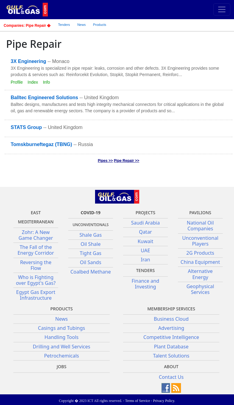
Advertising (171, 328)
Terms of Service (137, 401)
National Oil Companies (200, 225)
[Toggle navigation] (221, 9)
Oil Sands (90, 262)
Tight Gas (90, 253)
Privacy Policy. (164, 401)
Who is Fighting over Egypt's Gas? (35, 280)
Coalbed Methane (90, 271)
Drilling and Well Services (61, 346)
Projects (145, 212)
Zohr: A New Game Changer (36, 235)
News (81, 24)
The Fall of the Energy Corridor (35, 250)
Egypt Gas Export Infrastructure (35, 295)
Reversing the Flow (35, 265)
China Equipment (200, 262)
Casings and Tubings (61, 328)
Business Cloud (171, 319)
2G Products (200, 253)
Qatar (145, 232)
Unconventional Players (200, 241)
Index (33, 82)
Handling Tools (61, 337)
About (171, 366)
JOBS (61, 366)
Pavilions (200, 212)
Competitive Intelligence (171, 337)
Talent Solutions (171, 355)
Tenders (64, 24)
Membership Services (171, 309)
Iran (145, 259)
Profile (17, 82)
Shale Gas (91, 235)
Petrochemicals (61, 355)
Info (46, 82)
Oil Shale (90, 244)
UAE (145, 250)
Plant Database (171, 346)
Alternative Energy (200, 274)
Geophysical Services (200, 289)
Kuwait (145, 241)
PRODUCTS (61, 309)
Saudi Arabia (145, 222)
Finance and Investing (145, 284)
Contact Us (171, 377)
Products (99, 24)
